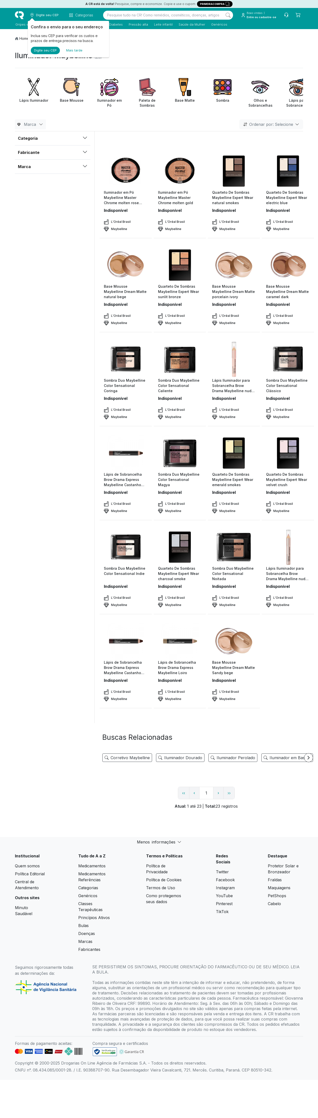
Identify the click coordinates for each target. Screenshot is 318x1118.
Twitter (222, 871)
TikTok (222, 911)
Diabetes (115, 24)
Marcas (85, 941)
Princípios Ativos (94, 917)
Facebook (225, 879)
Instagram (225, 887)
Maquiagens (279, 887)
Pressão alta (138, 24)
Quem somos (27, 865)
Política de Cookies (164, 879)
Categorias (88, 887)
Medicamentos (92, 865)
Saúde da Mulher (191, 24)
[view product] (125, 171)
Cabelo (274, 903)
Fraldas (275, 879)
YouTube (224, 895)
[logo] (19, 15)
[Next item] (308, 757)
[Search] (228, 15)
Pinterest (224, 903)
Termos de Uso (160, 887)
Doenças (86, 933)
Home (24, 38)
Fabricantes (89, 949)
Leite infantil (163, 24)
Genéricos (219, 24)
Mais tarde (74, 50)
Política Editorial (30, 873)
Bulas (83, 925)
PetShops (277, 895)
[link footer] (104, 1051)
